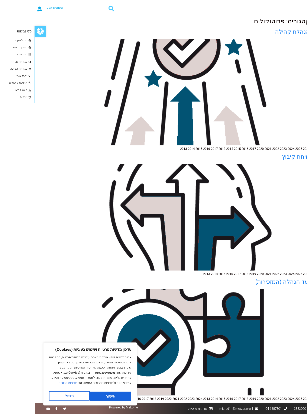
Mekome (97, 407)
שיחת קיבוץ (261, 156)
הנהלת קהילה (257, 31)
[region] (55, 375)
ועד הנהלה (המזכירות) (247, 281)
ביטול (75, 396)
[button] (5, 31)
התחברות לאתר (24, 8)
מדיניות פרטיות (33, 385)
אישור (34, 396)
